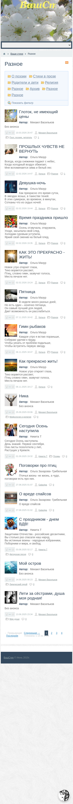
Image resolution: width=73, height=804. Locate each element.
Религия (51, 82)
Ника (23, 396)
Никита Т (42, 456)
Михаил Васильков (47, 133)
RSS (66, 62)
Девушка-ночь (32, 183)
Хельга (41, 174)
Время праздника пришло (43, 217)
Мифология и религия (20, 417)
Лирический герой (18, 584)
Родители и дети (25, 82)
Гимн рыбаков (32, 326)
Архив (35, 89)
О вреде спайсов (35, 494)
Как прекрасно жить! (38, 361)
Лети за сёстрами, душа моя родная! (42, 595)
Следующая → (32, 633)
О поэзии (19, 76)
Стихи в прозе (44, 76)
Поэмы (56, 456)
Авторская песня (18, 554)
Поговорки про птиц (37, 465)
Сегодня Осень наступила (33, 428)
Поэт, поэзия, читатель (21, 137)
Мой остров (30, 563)
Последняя (12, 635)
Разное (17, 89)
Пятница (27, 291)
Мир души (14, 619)
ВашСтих (9, 657)
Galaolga (42, 485)
